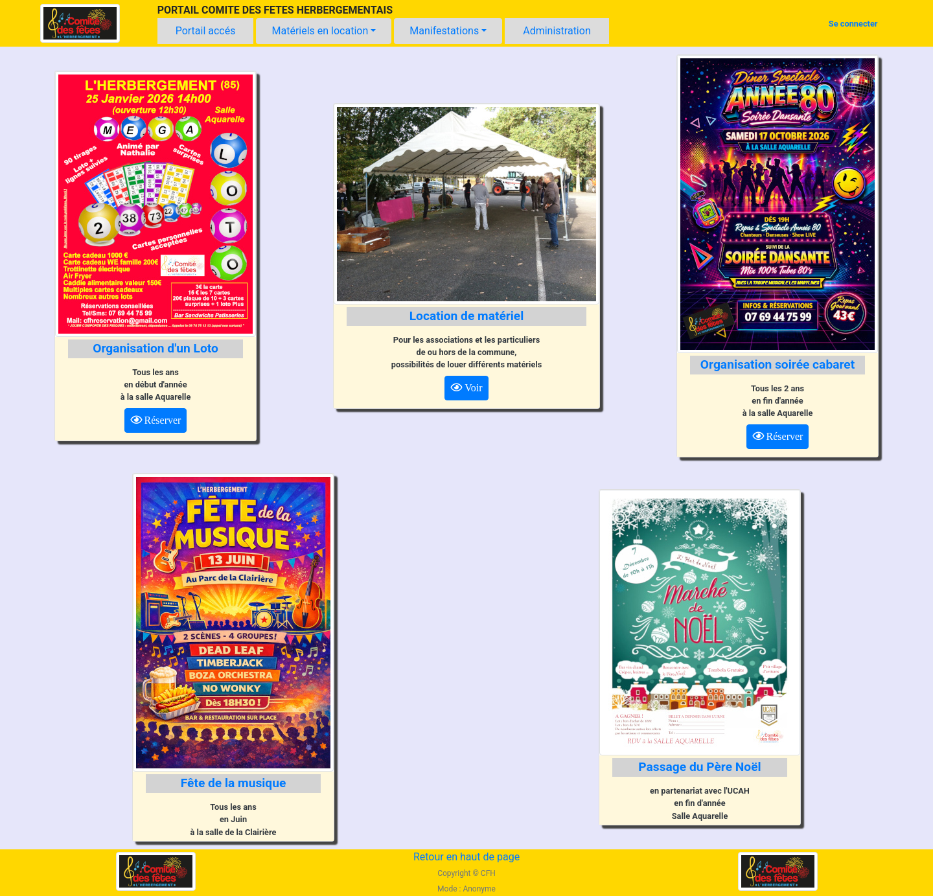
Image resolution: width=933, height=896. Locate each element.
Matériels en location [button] (319, 31)
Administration (557, 31)
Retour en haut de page (466, 857)
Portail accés (206, 31)
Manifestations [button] (444, 31)
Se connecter (853, 24)
